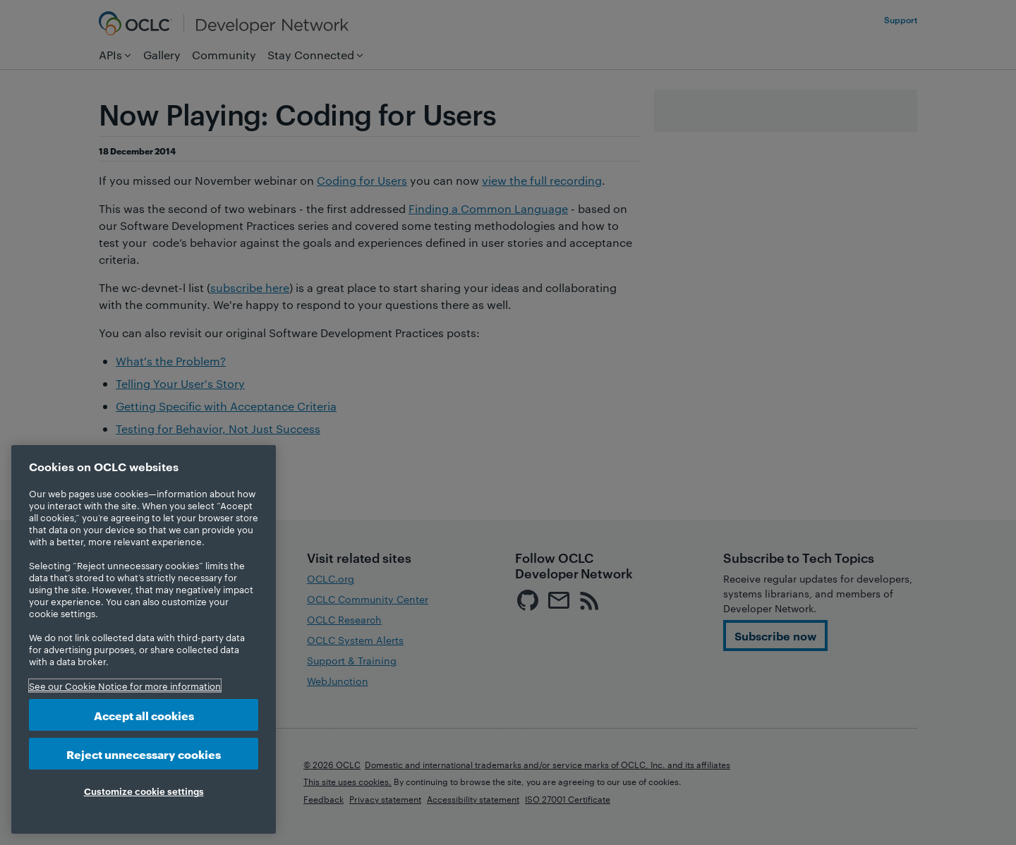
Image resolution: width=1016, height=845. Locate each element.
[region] (143, 639)
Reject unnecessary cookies (143, 754)
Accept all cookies (144, 715)
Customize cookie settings (144, 790)
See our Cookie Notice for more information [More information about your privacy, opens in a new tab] (125, 685)
